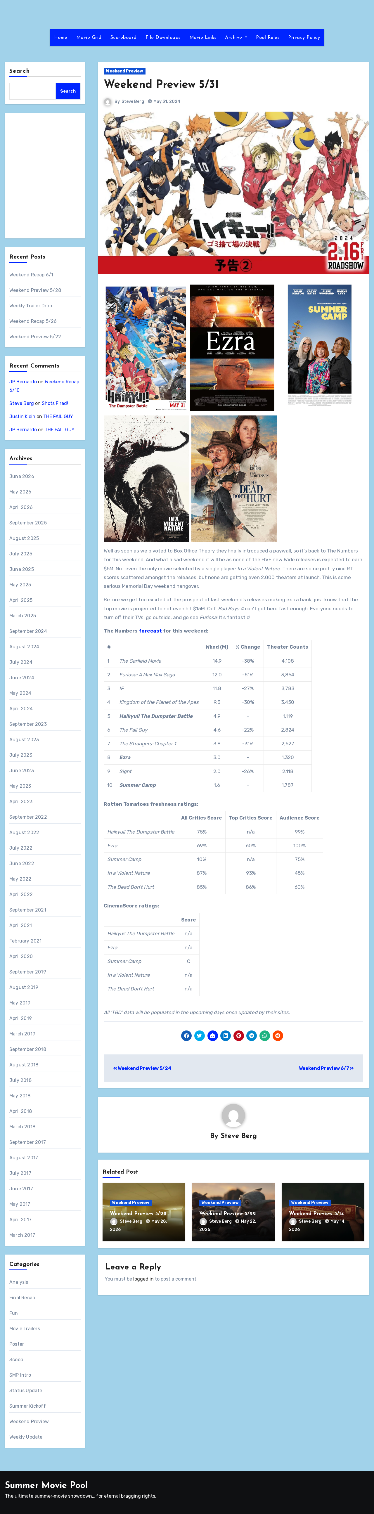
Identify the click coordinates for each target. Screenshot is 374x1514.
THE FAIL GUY (58, 416)
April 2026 (21, 507)
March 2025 (22, 616)
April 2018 (20, 1111)
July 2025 (20, 554)
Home (60, 37)
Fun (13, 1313)
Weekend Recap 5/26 (33, 321)
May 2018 (20, 1096)
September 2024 (28, 631)
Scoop (16, 1359)
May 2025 (20, 585)
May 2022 (20, 879)
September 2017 (27, 1142)
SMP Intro (20, 1375)
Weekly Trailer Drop (30, 306)
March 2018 (22, 1127)
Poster (16, 1344)
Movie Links (203, 37)
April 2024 (21, 708)
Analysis (18, 1282)
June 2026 (21, 476)
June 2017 (21, 1188)
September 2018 (27, 1049)
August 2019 (23, 987)
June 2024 (21, 677)
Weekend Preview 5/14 (316, 1214)
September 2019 (27, 972)
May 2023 (20, 786)
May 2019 (20, 1003)
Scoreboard (123, 37)
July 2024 (20, 662)
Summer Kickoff (27, 1406)
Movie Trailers (24, 1328)
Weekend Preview (29, 1421)
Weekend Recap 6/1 (31, 275)
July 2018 (20, 1080)
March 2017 (22, 1235)
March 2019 (22, 1034)
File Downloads (163, 37)
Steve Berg (21, 403)
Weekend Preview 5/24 (142, 1068)
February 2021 (25, 941)
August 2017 (23, 1157)
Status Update (25, 1390)
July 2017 (20, 1173)
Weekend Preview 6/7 (326, 1068)
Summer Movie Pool (46, 1485)
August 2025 (24, 538)
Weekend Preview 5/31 (161, 85)
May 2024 (20, 693)
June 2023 (21, 770)
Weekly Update (26, 1437)
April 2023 (20, 801)
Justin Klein (22, 416)
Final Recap (22, 1297)
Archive (236, 37)
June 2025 (21, 569)
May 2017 (19, 1204)
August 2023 (24, 739)
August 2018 (23, 1065)
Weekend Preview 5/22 (35, 336)
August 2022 (24, 832)
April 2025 (20, 600)
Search (19, 71)
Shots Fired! (55, 403)
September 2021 (27, 910)
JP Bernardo (23, 381)
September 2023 (28, 724)
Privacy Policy (304, 37)
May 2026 (20, 492)
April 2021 (20, 925)
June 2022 (21, 863)
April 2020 (21, 956)
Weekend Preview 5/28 (35, 290)
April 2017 (20, 1219)
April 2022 (21, 894)
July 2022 (20, 848)
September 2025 (28, 523)
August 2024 (24, 646)
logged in (143, 1279)
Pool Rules (267, 37)
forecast (150, 631)
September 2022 (28, 817)
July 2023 (20, 755)
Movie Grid (89, 37)
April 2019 (20, 1018)
